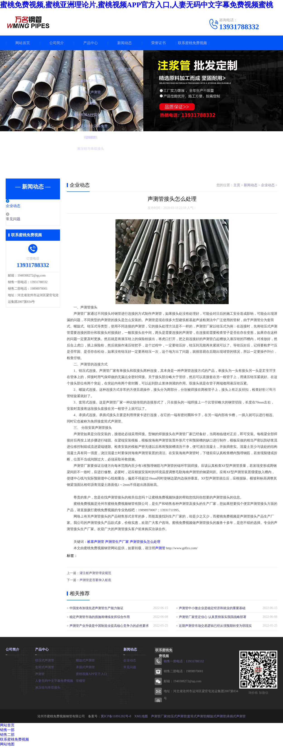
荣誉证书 (158, 43)
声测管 (160, 548)
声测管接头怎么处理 (145, 542)
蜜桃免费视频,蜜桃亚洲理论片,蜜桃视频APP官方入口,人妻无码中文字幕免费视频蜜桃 (136, 5)
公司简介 (56, 43)
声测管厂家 (158, 715)
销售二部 (7, 734)
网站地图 (7, 743)
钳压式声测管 (44, 659)
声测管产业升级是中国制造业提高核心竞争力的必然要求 (109, 625)
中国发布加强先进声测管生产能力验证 (96, 607)
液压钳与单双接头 (47, 686)
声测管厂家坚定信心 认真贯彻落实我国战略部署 (212, 616)
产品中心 (90, 43)
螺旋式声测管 (85, 659)
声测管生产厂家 (117, 542)
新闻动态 (124, 43)
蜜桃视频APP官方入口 (91, 673)
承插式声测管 (85, 666)
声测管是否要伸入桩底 (95, 579)
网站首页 (22, 43)
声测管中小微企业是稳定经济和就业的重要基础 (212, 607)
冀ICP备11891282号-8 (116, 715)
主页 (236, 185)
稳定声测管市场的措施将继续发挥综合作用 (100, 616)
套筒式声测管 (44, 666)
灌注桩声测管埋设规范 (95, 573)
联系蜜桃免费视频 (192, 43)
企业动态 (23, 206)
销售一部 (7, 729)
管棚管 (80, 679)
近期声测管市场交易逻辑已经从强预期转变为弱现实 (215, 625)
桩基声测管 (95, 542)
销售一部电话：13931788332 (183, 660)
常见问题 (23, 219)
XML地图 (140, 715)
